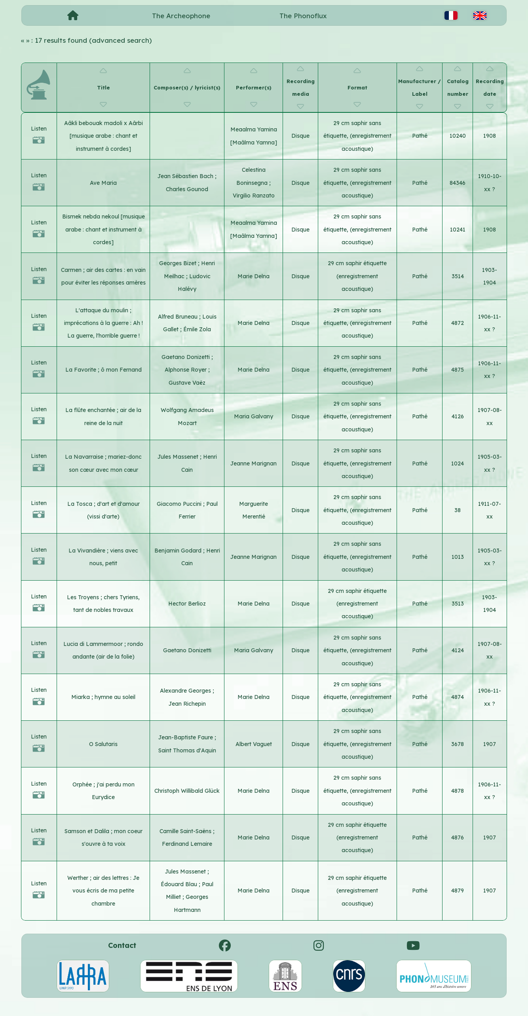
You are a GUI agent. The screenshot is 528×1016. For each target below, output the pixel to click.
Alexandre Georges (186, 690)
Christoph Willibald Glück (187, 790)
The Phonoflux (303, 15)
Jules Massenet (179, 456)
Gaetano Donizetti (186, 357)
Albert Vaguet (254, 744)
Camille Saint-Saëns (186, 831)
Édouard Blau (180, 884)
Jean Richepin (187, 703)
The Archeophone (181, 15)
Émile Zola (197, 329)
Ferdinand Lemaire (187, 843)
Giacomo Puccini (180, 503)
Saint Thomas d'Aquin (187, 750)
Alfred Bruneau (178, 316)
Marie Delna (253, 276)
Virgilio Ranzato (254, 195)
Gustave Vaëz (187, 382)
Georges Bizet (178, 263)
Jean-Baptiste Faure (186, 737)
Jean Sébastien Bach (186, 176)
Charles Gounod (187, 189)
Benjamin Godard (178, 550)
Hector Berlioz (187, 603)
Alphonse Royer (186, 369)
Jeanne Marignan (253, 463)
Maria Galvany (253, 416)
